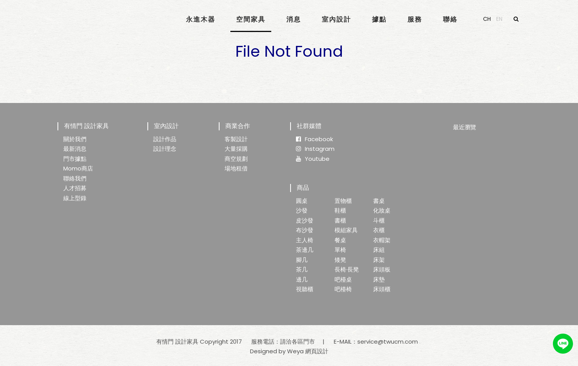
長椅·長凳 (347, 269)
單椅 (340, 250)
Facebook (314, 139)
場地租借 (236, 168)
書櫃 (340, 220)
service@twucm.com (387, 341)
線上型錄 (74, 198)
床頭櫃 (381, 289)
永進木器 (200, 19)
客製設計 (236, 139)
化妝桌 (381, 210)
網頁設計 (316, 351)
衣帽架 (381, 240)
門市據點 (74, 159)
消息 (293, 19)
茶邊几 (304, 250)
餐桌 (340, 240)
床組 (379, 250)
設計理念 (164, 149)
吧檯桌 (343, 279)
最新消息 (74, 149)
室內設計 (336, 19)
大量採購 (236, 149)
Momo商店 (78, 168)
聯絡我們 (74, 178)
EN (499, 19)
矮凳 (340, 260)
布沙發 (304, 230)
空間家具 (250, 19)
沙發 (302, 210)
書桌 (379, 201)
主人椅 (304, 240)
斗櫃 (379, 220)
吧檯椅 (343, 289)
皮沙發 (304, 220)
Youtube (313, 159)
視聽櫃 (304, 289)
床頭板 (381, 269)
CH (487, 19)
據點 (379, 19)
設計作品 (164, 139)
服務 (414, 19)
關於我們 (74, 139)
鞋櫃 (340, 210)
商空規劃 (236, 159)
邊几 (302, 279)
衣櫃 (379, 230)
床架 (379, 260)
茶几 (302, 269)
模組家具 (346, 230)
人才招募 (74, 188)
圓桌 (302, 201)
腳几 (302, 260)
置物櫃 (343, 201)
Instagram (315, 149)
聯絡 (450, 19)
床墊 (379, 279)
